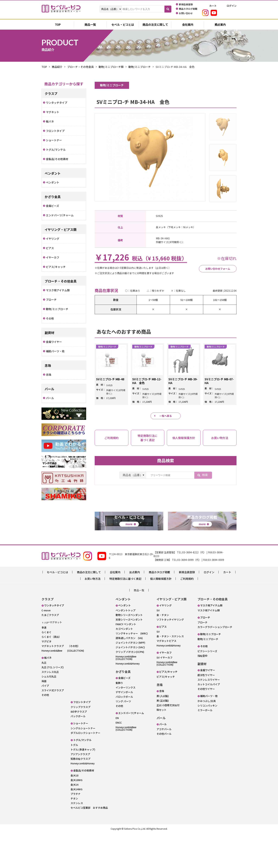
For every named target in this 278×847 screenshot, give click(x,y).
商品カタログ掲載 (159, 586)
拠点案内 (220, 25)
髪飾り (119, 697)
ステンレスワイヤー (209, 693)
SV (158, 624)
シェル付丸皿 (48, 690)
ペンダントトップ (125, 624)
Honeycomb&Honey (83, 777)
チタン (74, 812)
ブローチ (202, 636)
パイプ (45, 699)
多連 (43, 641)
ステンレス (77, 817)
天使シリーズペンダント (129, 633)
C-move (46, 624)
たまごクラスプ (50, 629)
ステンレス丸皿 (50, 686)
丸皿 (43, 676)
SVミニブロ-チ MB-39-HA (183, 381)
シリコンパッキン (207, 719)
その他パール (164, 747)
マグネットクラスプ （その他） (60, 660)
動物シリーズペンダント (129, 629)
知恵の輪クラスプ (80, 772)
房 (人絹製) (163, 710)
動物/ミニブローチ (139, 67)
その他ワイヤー (206, 703)
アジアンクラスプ (80, 768)
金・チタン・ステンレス (170, 650)
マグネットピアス (166, 655)
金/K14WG (76, 803)
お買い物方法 (93, 592)
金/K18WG (76, 794)
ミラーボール (205, 724)
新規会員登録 (187, 586)
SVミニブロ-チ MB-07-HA (219, 381)
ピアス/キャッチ (166, 690)
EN (117, 732)
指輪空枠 (202, 669)
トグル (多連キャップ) (83, 763)
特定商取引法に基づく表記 (125, 592)
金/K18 (74, 789)
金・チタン (163, 629)
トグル (74, 759)
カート (227, 586)
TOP (44, 67)
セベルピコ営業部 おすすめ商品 (89, 821)
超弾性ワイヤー (206, 689)
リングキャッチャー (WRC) (132, 647)
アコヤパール (164, 743)
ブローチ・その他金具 (80, 67)
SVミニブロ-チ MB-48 (110, 379)
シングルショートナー (83, 742)
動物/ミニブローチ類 (111, 67)
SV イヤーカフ (165, 671)
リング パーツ (123, 715)
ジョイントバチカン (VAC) (130, 661)
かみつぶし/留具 (207, 715)
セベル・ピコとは (122, 25)
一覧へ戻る (165, 416)
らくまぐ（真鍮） (51, 650)
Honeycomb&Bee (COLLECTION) (62, 664)
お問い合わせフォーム (214, 269)
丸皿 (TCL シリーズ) (52, 681)
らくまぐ (46, 646)
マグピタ (46, 655)
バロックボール (124, 710)
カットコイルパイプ (209, 698)
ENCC (119, 736)
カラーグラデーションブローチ (215, 641)
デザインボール (124, 706)
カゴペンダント (124, 643)
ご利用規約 (187, 592)
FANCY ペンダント (126, 638)
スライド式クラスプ (52, 704)
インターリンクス (125, 701)
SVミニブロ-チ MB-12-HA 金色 (146, 381)
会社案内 (187, 25)
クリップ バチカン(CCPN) (130, 666)
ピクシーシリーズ (207, 665)
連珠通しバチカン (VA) (129, 652)
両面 (43, 695)
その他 (45, 709)
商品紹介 (57, 67)
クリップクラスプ (80, 721)
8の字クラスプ (79, 725)
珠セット (161, 724)
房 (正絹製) (163, 714)
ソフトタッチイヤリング (170, 633)
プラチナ (75, 808)
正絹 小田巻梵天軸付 (168, 719)
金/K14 (74, 798)
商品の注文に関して (155, 25)
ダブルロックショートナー (85, 747)
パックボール (78, 730)
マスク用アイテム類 (209, 624)
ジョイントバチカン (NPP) (130, 656)
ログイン (209, 586)
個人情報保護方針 (160, 592)
